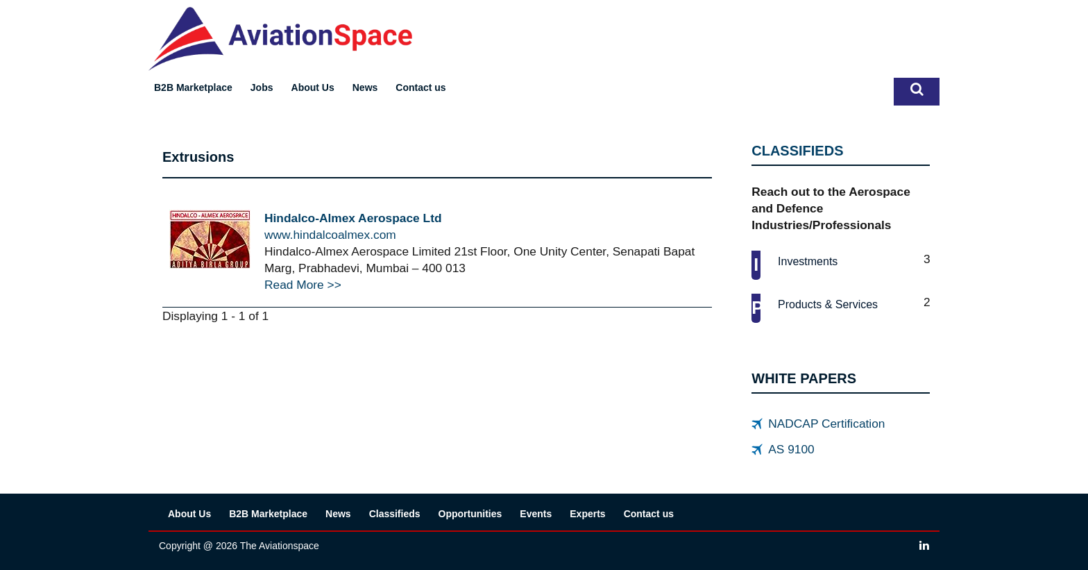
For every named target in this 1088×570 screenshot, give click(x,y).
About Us (312, 87)
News (365, 87)
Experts (587, 513)
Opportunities (470, 513)
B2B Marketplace (193, 87)
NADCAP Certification (826, 423)
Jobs (261, 87)
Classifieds (394, 513)
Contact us (420, 87)
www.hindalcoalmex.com (330, 235)
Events (536, 513)
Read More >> (302, 285)
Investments (808, 261)
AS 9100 (791, 449)
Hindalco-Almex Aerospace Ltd (353, 218)
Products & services (828, 304)
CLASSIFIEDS (797, 150)
